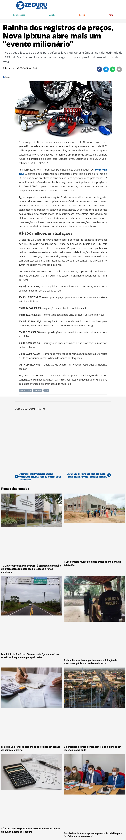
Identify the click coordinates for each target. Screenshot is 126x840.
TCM (46, 391)
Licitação (37, 391)
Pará (110, 15)
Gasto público (25, 391)
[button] (99, 70)
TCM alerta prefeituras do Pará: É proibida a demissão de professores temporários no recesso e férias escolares (31, 569)
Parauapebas (19, 15)
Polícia (81, 15)
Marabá (51, 15)
